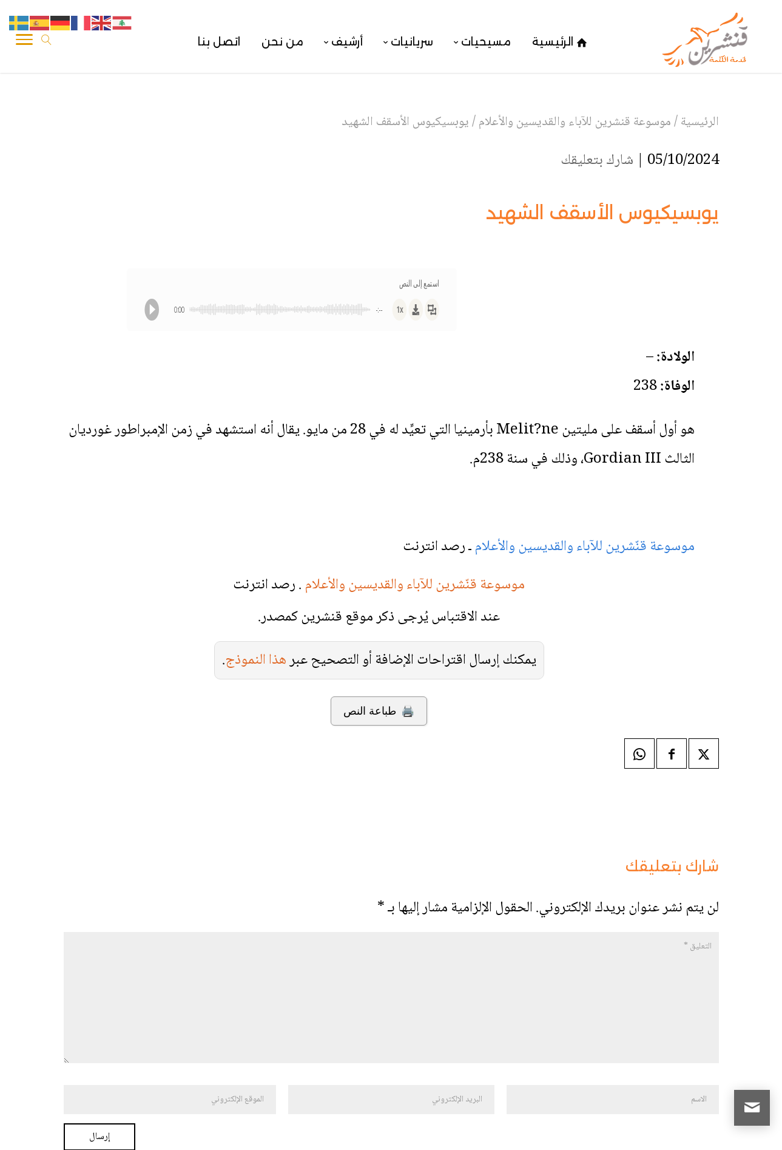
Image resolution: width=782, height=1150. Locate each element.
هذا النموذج (255, 660)
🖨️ (378, 711)
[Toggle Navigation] (24, 42)
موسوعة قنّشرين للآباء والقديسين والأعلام (584, 546)
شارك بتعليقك (597, 160)
